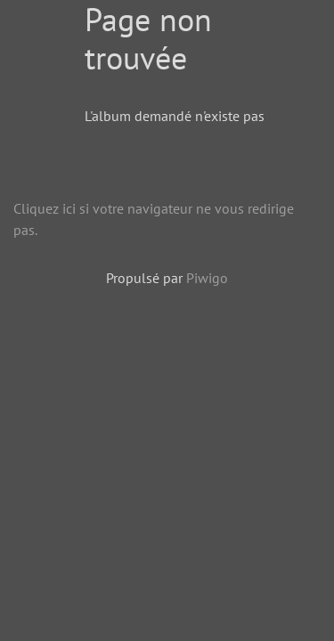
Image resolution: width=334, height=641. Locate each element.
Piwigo (207, 278)
